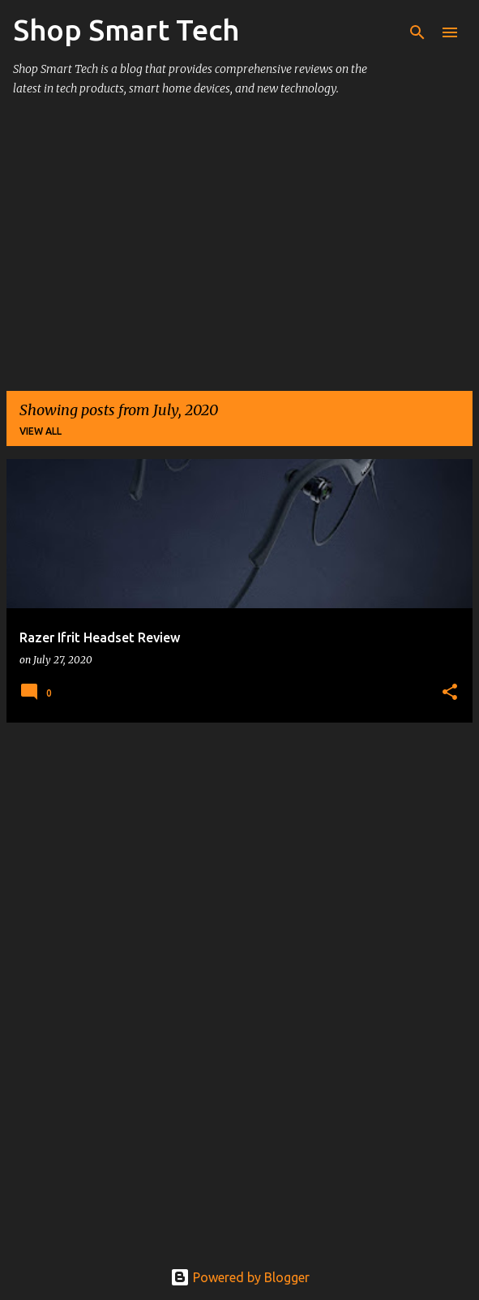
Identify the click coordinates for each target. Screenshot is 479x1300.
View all (40, 431)
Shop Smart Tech (126, 29)
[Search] (417, 32)
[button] (450, 693)
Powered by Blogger (240, 1277)
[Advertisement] (239, 251)
